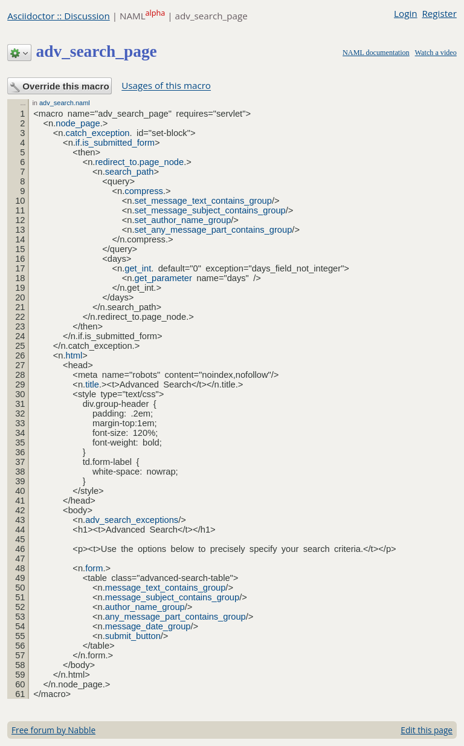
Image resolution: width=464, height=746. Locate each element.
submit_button (133, 636)
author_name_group (145, 607)
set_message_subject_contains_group (210, 210)
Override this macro (59, 86)
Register (439, 13)
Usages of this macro (166, 86)
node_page (78, 123)
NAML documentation (376, 52)
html (74, 355)
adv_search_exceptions (131, 520)
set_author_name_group (183, 220)
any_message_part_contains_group (175, 616)
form (94, 568)
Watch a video (436, 52)
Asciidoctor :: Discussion (58, 16)
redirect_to (116, 162)
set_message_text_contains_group (203, 201)
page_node (162, 162)
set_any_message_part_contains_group (213, 230)
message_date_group (148, 626)
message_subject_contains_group (172, 597)
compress (143, 191)
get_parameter (163, 278)
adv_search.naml (64, 102)
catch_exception (98, 133)
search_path (129, 172)
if (78, 143)
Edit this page (427, 730)
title (92, 384)
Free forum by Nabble (53, 730)
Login (405, 13)
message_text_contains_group (165, 587)
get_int (137, 268)
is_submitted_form (118, 143)
